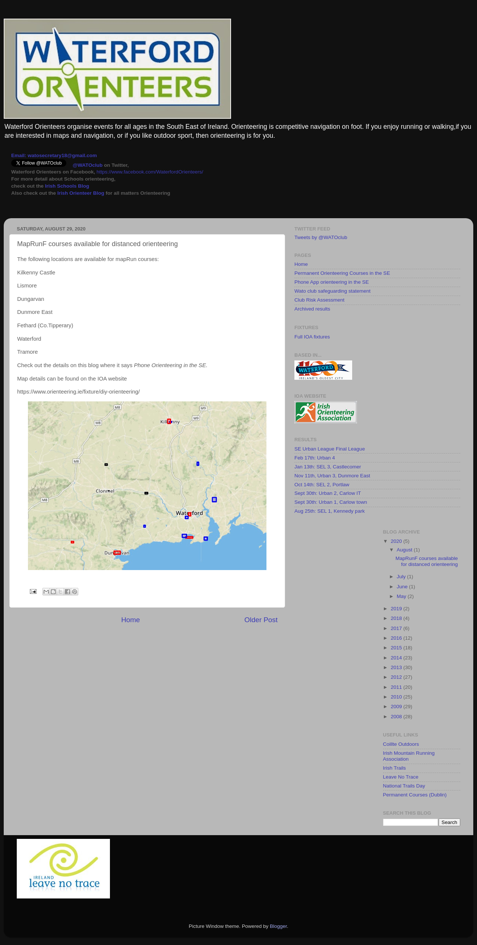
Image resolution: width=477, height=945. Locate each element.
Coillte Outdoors (401, 744)
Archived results (312, 309)
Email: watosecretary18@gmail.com (54, 155)
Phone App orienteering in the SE (331, 282)
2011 (397, 687)
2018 (397, 618)
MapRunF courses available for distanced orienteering (426, 561)
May (402, 596)
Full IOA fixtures (312, 337)
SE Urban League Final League (329, 449)
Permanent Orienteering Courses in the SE (342, 273)
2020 (397, 541)
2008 (397, 716)
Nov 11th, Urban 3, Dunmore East (332, 475)
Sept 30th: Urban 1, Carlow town (330, 502)
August (405, 550)
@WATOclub (87, 165)
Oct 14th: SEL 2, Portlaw (321, 484)
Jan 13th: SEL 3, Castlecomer (327, 467)
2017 (397, 628)
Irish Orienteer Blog (80, 193)
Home (130, 620)
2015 (397, 647)
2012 (397, 677)
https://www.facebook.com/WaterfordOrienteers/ (150, 172)
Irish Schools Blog (66, 186)
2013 (397, 667)
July (402, 576)
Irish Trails (394, 768)
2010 (397, 697)
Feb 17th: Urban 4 (314, 458)
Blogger (278, 926)
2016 (397, 638)
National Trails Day (404, 786)
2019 (397, 608)
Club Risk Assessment (319, 300)
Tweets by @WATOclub (320, 237)
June (403, 586)
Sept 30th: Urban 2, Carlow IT (327, 493)
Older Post (261, 620)
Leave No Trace (400, 777)
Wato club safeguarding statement (332, 291)
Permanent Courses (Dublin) (415, 795)
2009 (397, 706)
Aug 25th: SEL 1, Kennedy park (329, 511)
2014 (397, 658)
